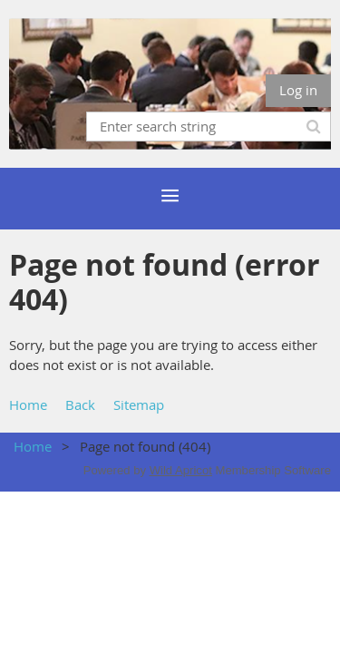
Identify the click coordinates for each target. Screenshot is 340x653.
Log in (298, 90)
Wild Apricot (181, 470)
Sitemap (138, 404)
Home (28, 404)
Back (80, 404)
